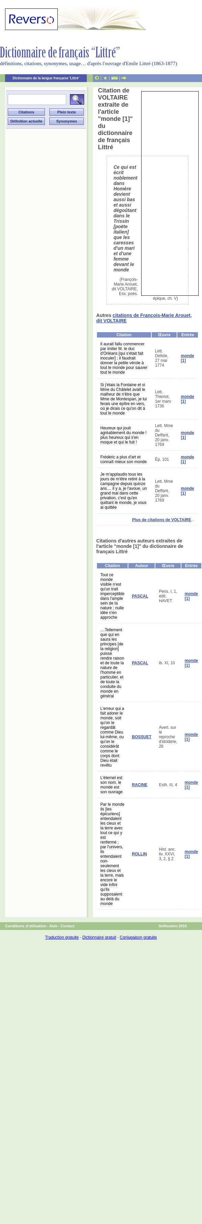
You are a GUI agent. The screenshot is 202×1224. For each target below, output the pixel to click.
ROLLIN (139, 854)
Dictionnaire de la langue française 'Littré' (45, 78)
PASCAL (140, 596)
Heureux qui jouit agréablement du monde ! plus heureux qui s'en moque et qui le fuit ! (123, 435)
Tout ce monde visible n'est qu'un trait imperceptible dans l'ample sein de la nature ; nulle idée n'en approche (112, 596)
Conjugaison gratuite (138, 937)
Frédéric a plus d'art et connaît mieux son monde (123, 459)
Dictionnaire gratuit (99, 937)
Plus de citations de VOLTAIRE (161, 519)
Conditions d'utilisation (25, 926)
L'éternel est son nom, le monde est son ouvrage (111, 784)
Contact (68, 926)
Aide (53, 926)
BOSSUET (141, 737)
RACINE (139, 784)
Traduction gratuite (62, 937)
